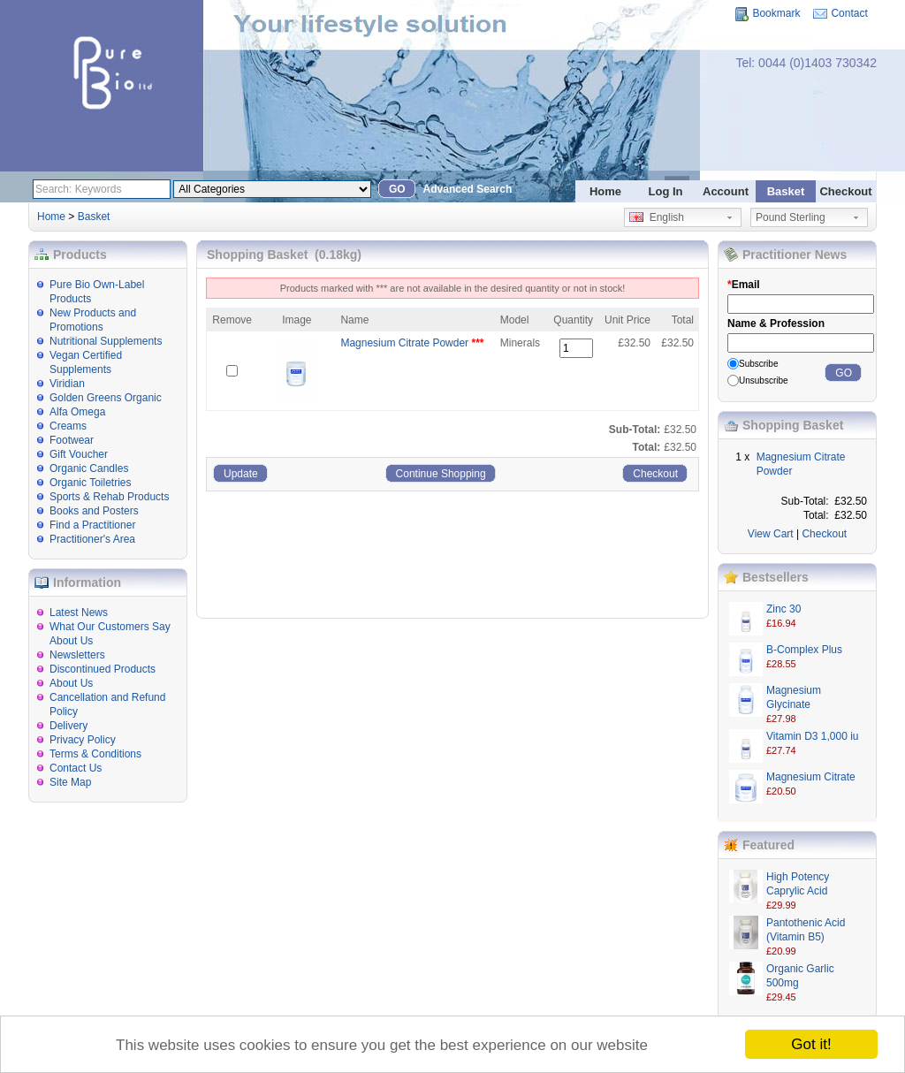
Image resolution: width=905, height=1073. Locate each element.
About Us (71, 683)
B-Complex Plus (804, 649)
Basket (786, 191)
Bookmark (776, 13)
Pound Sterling (790, 217)
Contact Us (75, 768)
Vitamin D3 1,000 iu (812, 736)
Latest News (78, 612)
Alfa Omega (77, 412)
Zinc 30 (783, 609)
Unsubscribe (763, 380)
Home (605, 191)
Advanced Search (468, 189)
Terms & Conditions (95, 754)
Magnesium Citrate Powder (404, 343)
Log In (666, 191)
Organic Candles (88, 468)
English (656, 217)
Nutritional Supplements (105, 341)
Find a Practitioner (92, 525)
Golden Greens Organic (105, 398)
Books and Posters (94, 511)
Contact (849, 13)
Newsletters (77, 655)
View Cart (771, 534)
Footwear (71, 440)
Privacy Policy (82, 740)
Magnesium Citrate (811, 777)
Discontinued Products (102, 669)
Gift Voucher (78, 454)
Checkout (845, 191)
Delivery (68, 725)
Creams (68, 426)
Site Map (70, 782)
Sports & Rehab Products (109, 497)
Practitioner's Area (92, 539)
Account (726, 191)
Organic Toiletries (90, 482)
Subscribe (758, 364)
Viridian (67, 383)
